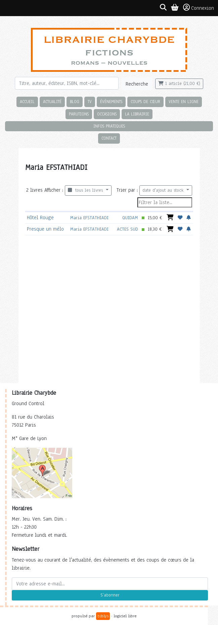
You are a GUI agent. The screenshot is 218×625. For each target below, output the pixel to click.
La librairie (137, 114)
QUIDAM (130, 217)
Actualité (52, 101)
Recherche (137, 84)
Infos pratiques (109, 126)
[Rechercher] (67, 83)
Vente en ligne (184, 101)
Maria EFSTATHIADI (89, 217)
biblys (102, 616)
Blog (74, 101)
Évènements (111, 101)
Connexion (198, 7)
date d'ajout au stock (163, 190)
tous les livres (86, 190)
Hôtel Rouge (40, 217)
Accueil (27, 101)
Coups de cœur (145, 101)
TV (90, 101)
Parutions (79, 114)
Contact (109, 138)
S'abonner (109, 595)
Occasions (107, 114)
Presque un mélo (45, 229)
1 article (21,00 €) (179, 84)
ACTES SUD (127, 229)
